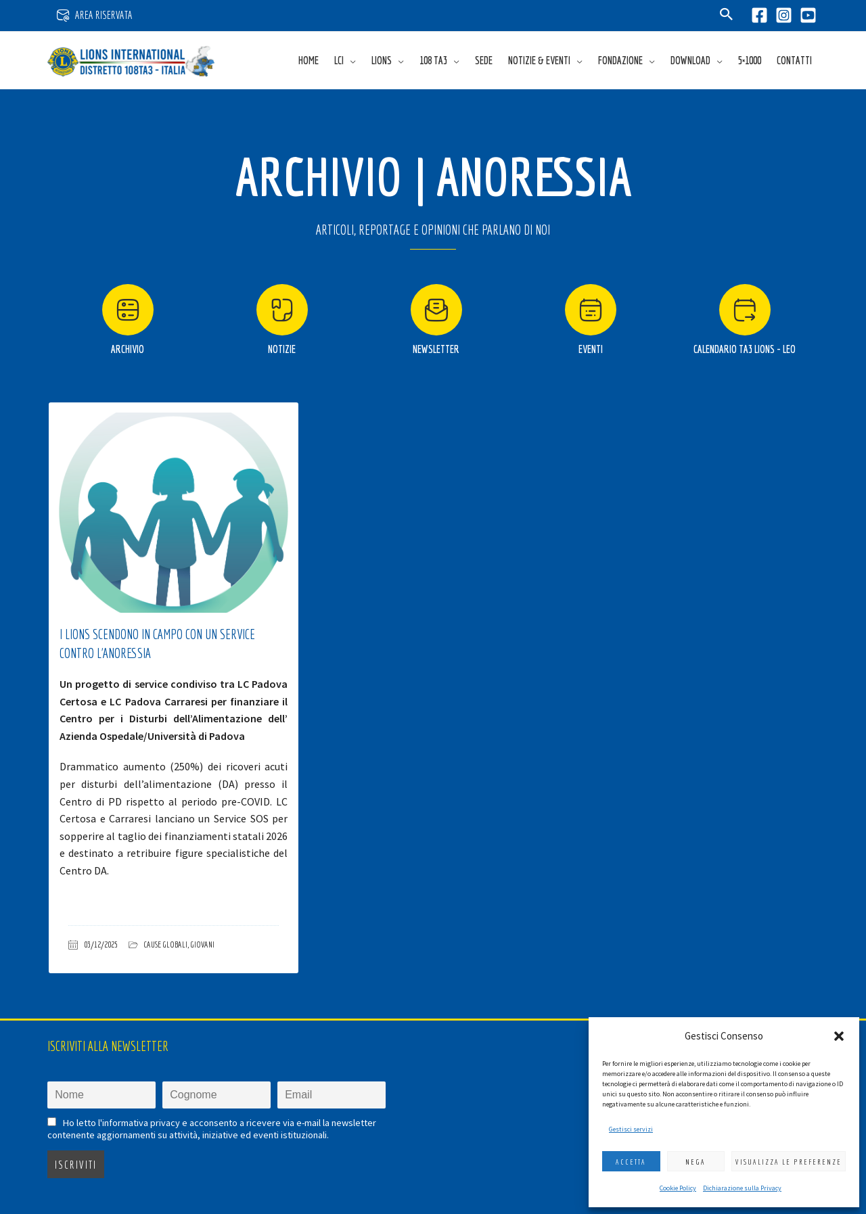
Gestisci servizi (631, 1129)
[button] (839, 1036)
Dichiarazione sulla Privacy (742, 1188)
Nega (695, 1162)
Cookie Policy (678, 1188)
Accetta (631, 1162)
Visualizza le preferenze (788, 1162)
